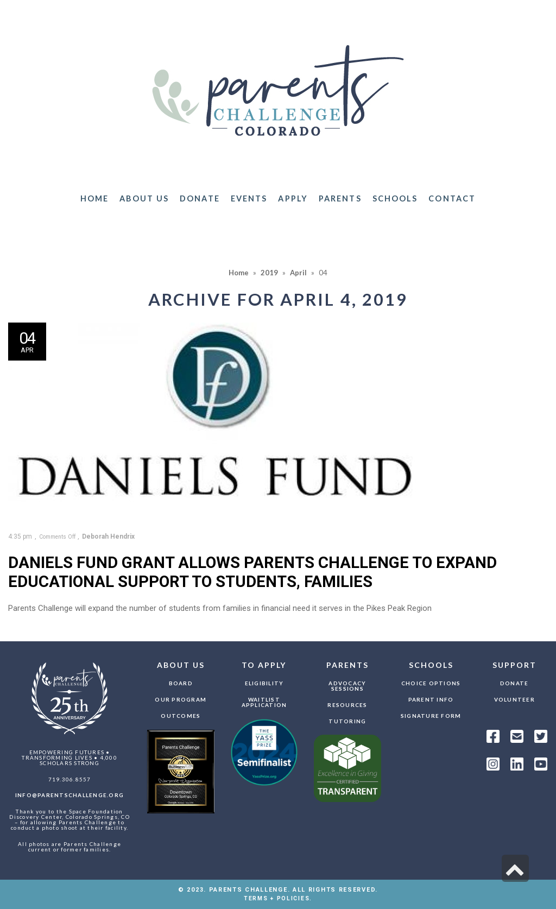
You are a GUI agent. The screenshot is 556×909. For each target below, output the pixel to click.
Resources (347, 705)
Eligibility (264, 683)
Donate (514, 683)
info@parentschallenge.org (69, 795)
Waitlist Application (264, 702)
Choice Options (431, 683)
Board (181, 683)
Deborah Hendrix (108, 536)
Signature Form (431, 715)
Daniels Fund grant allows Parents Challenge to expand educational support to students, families (252, 572)
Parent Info (431, 699)
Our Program (180, 699)
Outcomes (180, 715)
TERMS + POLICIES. (278, 898)
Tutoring (347, 721)
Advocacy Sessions (347, 686)
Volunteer (514, 699)
